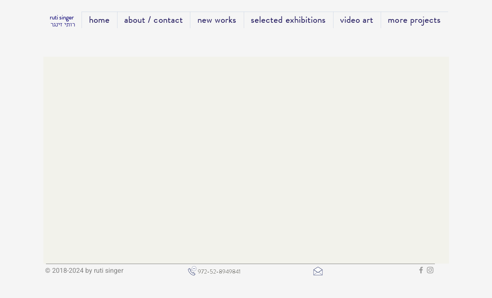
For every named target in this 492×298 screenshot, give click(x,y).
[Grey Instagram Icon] (430, 270)
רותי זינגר (62, 25)
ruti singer (62, 17)
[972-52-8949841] (232, 272)
